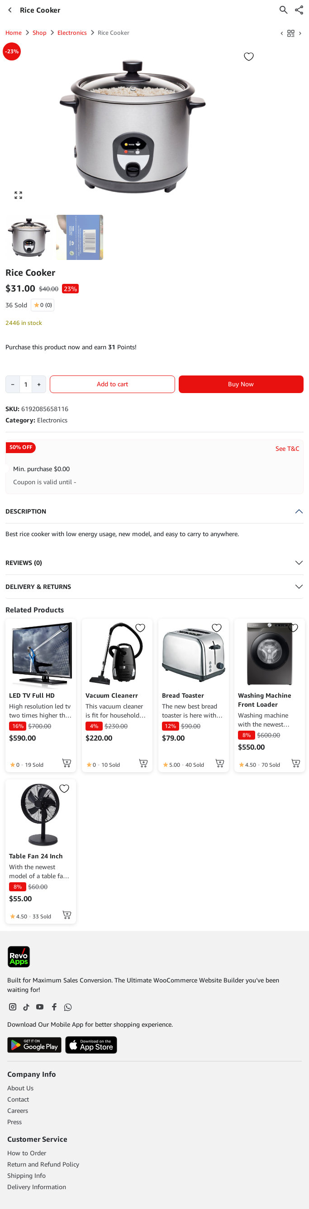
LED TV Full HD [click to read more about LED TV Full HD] (32, 695)
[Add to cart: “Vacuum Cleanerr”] (143, 763)
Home (13, 32)
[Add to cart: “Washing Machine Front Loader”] (295, 763)
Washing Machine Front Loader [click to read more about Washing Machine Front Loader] (264, 699)
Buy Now (241, 384)
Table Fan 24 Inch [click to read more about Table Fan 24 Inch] (36, 856)
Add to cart (112, 384)
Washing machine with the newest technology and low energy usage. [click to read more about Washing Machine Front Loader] (266, 720)
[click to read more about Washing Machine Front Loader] (269, 654)
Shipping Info (26, 1175)
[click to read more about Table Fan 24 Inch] (40, 814)
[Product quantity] (26, 384)
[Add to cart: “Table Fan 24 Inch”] (67, 914)
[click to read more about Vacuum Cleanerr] (117, 654)
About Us (20, 1088)
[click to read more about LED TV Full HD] (40, 654)
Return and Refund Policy (43, 1164)
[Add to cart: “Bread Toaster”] (219, 763)
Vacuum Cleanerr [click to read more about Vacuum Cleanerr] (112, 695)
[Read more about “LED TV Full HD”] (66, 763)
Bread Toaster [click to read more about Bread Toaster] (183, 695)
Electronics (72, 32)
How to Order (26, 1153)
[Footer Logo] (18, 956)
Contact (18, 1099)
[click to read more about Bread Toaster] (193, 654)
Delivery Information (36, 1186)
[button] (299, 10)
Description (25, 511)
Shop (40, 32)
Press (14, 1122)
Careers (17, 1110)
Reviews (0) (23, 562)
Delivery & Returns (38, 586)
